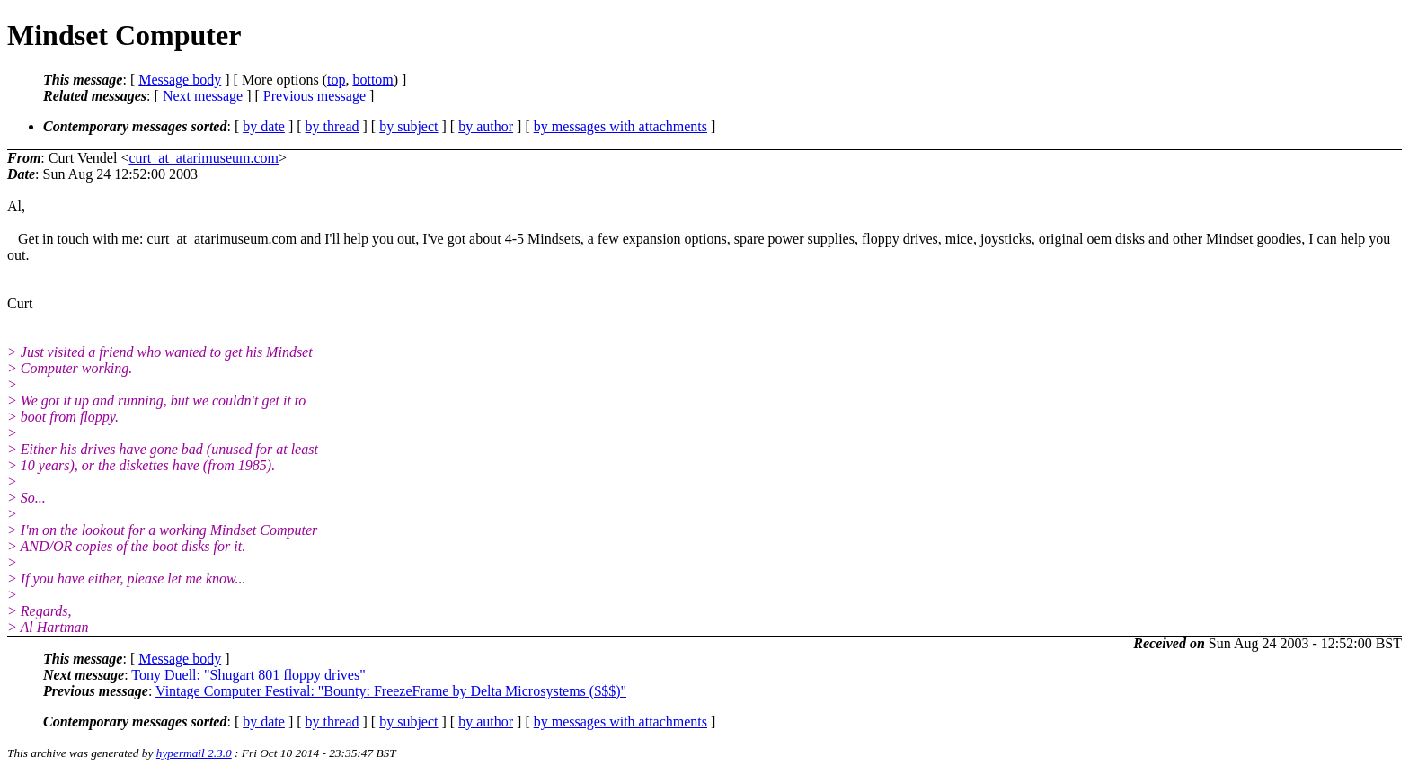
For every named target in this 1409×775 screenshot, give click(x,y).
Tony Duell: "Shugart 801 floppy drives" (248, 674)
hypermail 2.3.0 (194, 753)
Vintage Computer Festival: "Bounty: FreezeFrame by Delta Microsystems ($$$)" (390, 691)
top (336, 79)
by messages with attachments (620, 126)
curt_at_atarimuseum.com (203, 157)
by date (264, 126)
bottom (372, 79)
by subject (408, 126)
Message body (179, 79)
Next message (203, 95)
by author (485, 126)
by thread (332, 126)
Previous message (314, 95)
